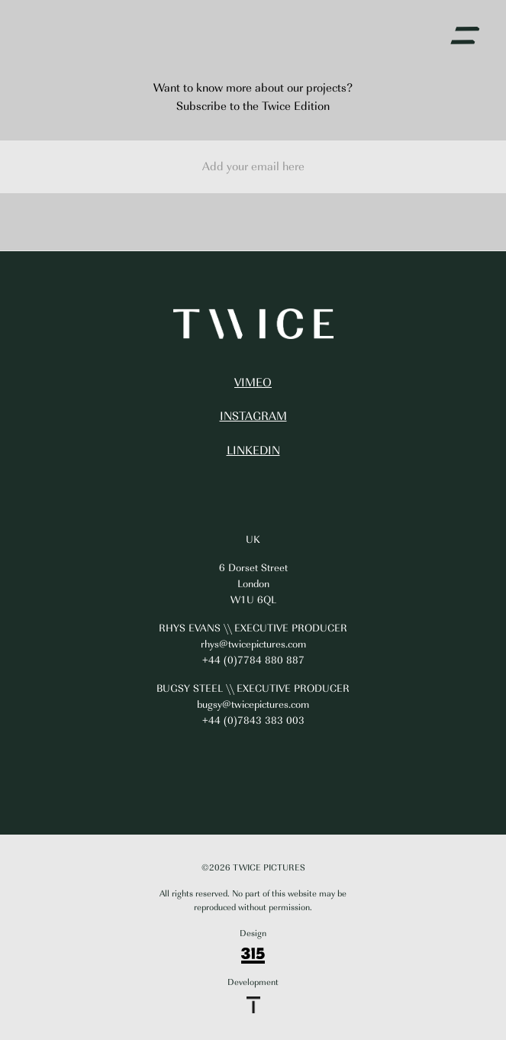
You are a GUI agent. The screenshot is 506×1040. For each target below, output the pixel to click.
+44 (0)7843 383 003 (253, 720)
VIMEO (253, 383)
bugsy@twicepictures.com (253, 704)
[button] (465, 36)
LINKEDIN (253, 451)
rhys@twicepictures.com (253, 644)
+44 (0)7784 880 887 (253, 660)
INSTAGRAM (253, 416)
